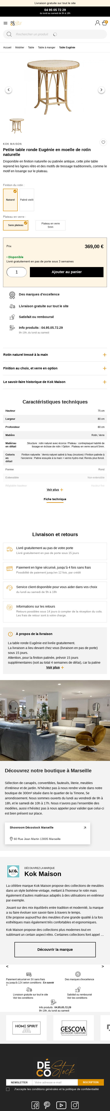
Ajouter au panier (67, 272)
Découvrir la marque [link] (55, 950)
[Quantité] (17, 272)
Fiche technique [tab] (55, 499)
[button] (55, 490)
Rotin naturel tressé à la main (25, 354)
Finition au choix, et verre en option (30, 368)
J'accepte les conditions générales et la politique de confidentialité (56, 1089)
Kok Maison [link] (12, 144)
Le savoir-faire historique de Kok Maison (34, 382)
